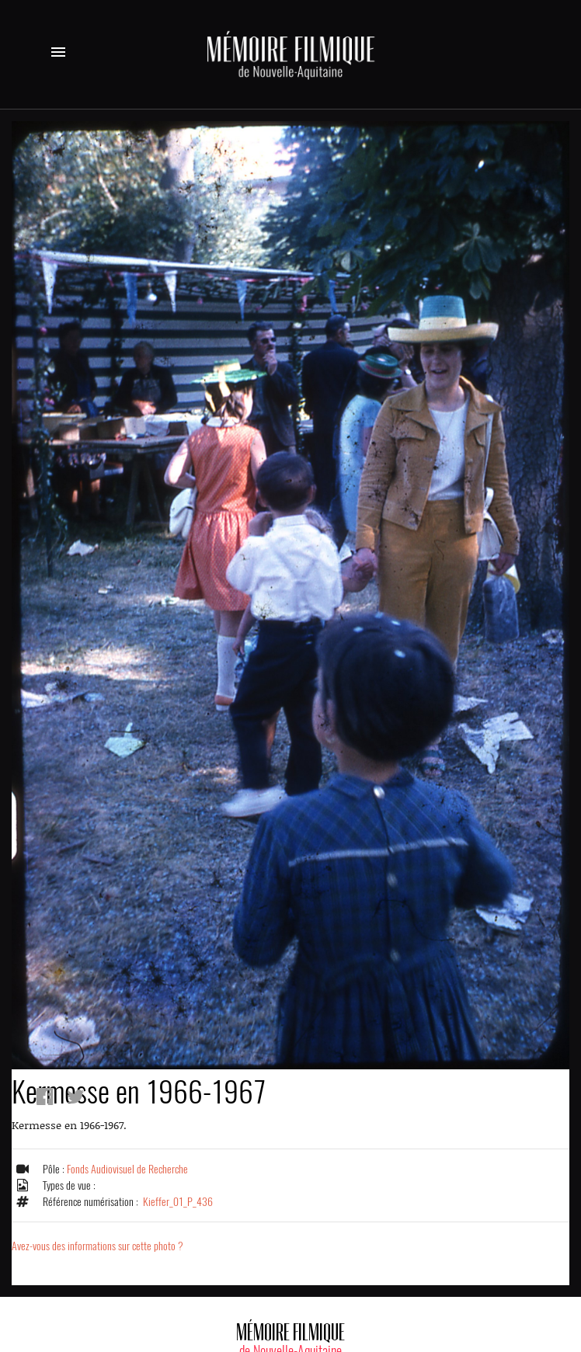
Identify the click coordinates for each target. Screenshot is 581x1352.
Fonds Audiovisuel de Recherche (127, 1169)
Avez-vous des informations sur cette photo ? (97, 1246)
